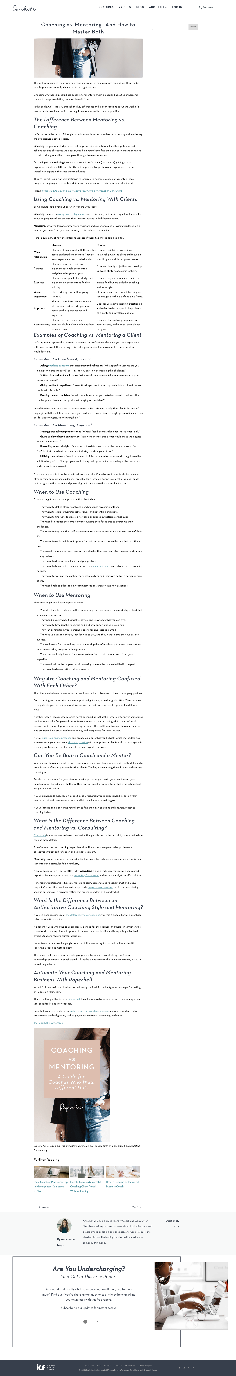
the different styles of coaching (83, 915)
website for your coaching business (89, 1011)
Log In (177, 7)
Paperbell (74, 999)
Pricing (125, 7)
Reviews (107, 1366)
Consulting (40, 835)
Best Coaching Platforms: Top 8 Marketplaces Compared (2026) (51, 1187)
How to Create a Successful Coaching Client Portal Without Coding (85, 1187)
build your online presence (56, 738)
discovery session (78, 742)
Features (106, 7)
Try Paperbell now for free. (48, 1023)
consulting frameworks (86, 875)
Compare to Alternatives (124, 1366)
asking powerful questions (71, 214)
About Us (156, 7)
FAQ (99, 1366)
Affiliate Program (145, 1366)
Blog (140, 7)
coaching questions (58, 365)
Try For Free (206, 7)
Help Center (89, 1366)
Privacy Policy (113, 1370)
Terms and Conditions (130, 1370)
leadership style (101, 566)
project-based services (100, 887)
